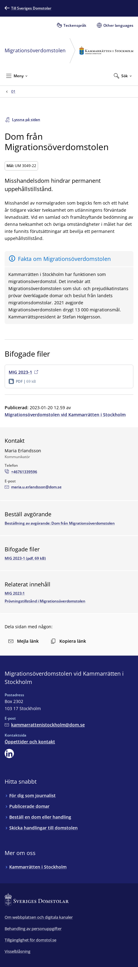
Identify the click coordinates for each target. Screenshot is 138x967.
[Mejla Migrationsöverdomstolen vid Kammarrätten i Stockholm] (45, 724)
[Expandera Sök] (123, 75)
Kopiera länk (68, 641)
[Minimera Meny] (17, 75)
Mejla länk (23, 641)
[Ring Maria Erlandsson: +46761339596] (21, 472)
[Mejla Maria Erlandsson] (33, 487)
